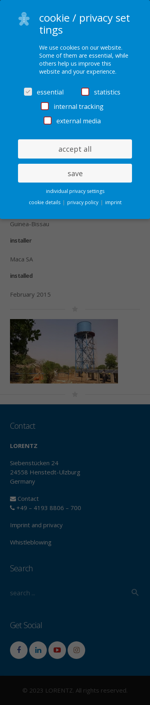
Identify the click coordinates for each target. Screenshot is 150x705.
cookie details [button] (45, 202)
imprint (113, 202)
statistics (100, 92)
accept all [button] (75, 149)
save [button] (75, 173)
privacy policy (83, 202)
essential (44, 92)
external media (72, 120)
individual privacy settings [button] (75, 191)
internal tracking (72, 106)
